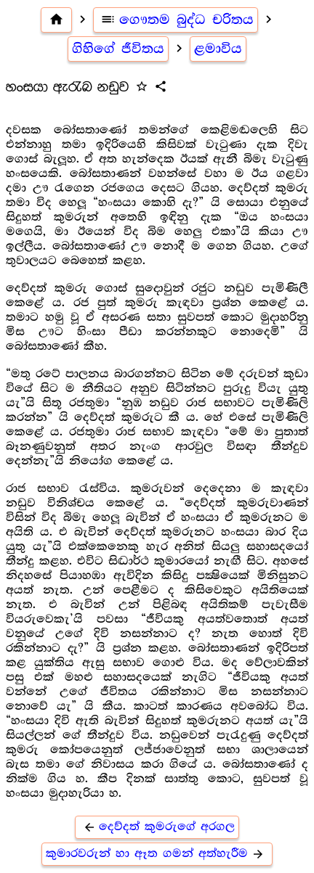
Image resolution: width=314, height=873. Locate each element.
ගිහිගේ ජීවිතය (118, 49)
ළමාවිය (218, 49)
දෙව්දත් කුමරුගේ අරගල (157, 827)
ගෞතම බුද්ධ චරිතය (175, 20)
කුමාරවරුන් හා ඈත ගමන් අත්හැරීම (157, 854)
